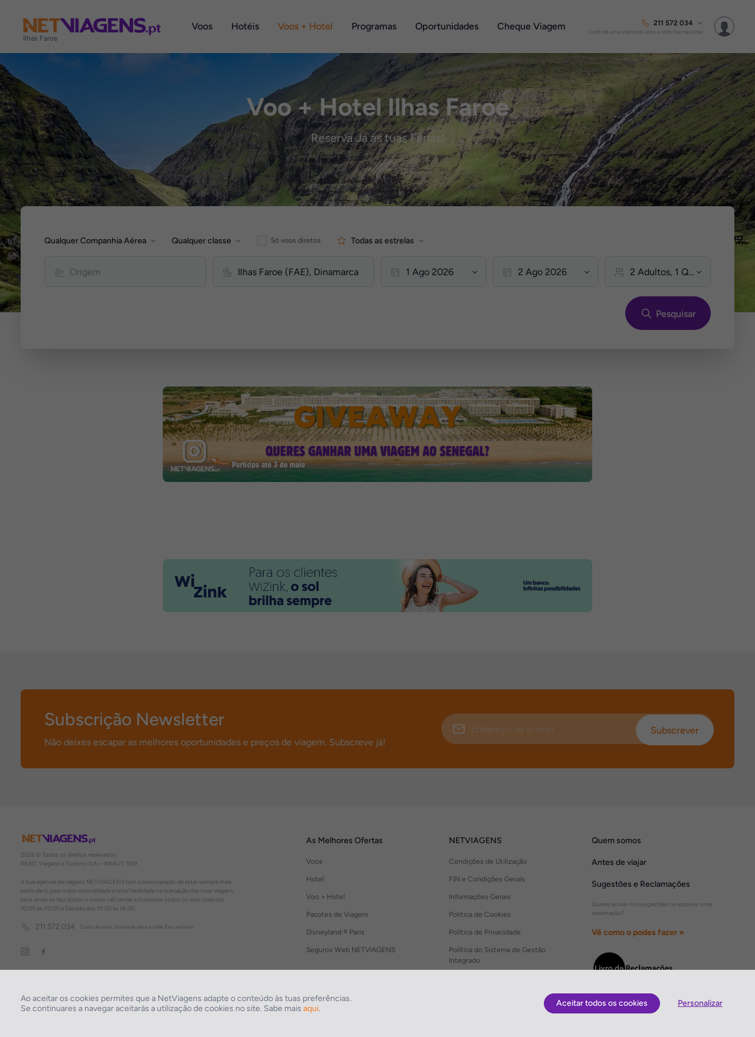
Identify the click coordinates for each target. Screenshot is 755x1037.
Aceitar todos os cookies (602, 1003)
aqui (311, 1008)
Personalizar (700, 1003)
